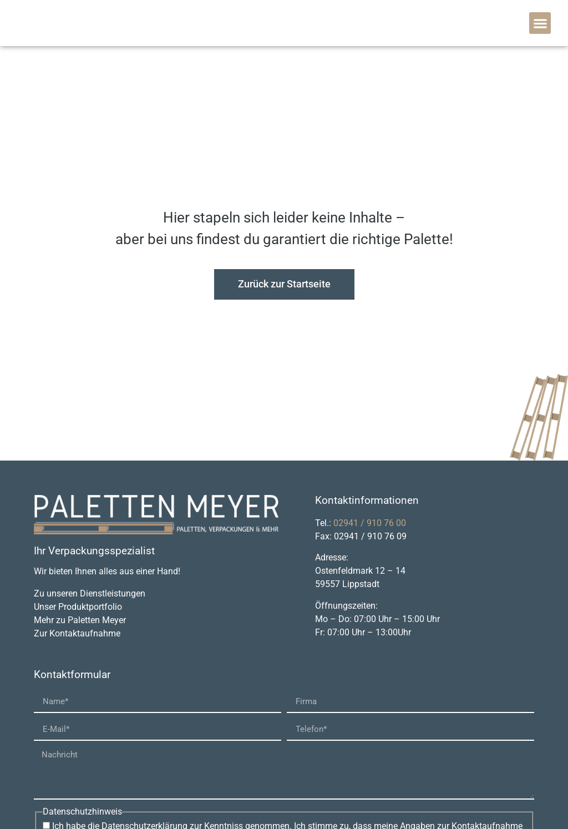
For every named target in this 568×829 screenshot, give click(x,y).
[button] (540, 23)
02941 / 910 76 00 (369, 523)
